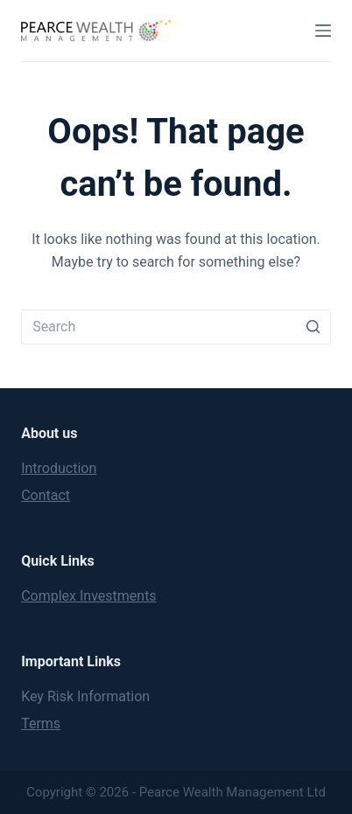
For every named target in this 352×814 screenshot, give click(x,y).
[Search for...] (176, 327)
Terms (40, 723)
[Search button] (313, 327)
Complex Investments (89, 596)
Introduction (58, 468)
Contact (45, 495)
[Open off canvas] (323, 30)
